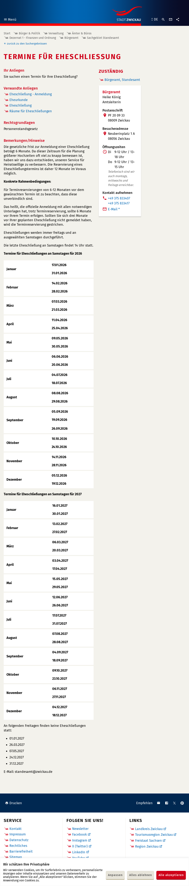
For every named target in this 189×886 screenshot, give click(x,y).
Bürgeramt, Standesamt (122, 80)
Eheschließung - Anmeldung (30, 94)
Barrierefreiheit (21, 851)
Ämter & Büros (81, 33)
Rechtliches (18, 846)
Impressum (17, 834)
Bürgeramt (71, 38)
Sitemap (15, 857)
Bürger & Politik (29, 33)
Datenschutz (18, 840)
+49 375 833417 (119, 203)
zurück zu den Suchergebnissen (27, 43)
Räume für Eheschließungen (30, 111)
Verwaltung (56, 33)
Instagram (79, 840)
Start (7, 33)
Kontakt (15, 829)
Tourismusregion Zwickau (154, 835)
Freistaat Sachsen (148, 841)
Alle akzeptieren (171, 875)
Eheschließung (20, 105)
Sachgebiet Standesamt (103, 38)
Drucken (13, 803)
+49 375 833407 (119, 198)
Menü (10, 20)
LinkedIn (78, 852)
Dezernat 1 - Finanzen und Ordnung (32, 38)
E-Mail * (114, 209)
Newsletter (80, 829)
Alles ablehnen (140, 875)
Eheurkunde (18, 100)
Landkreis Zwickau (149, 829)
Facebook (79, 834)
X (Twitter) (80, 846)
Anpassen (115, 875)
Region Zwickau (147, 846)
